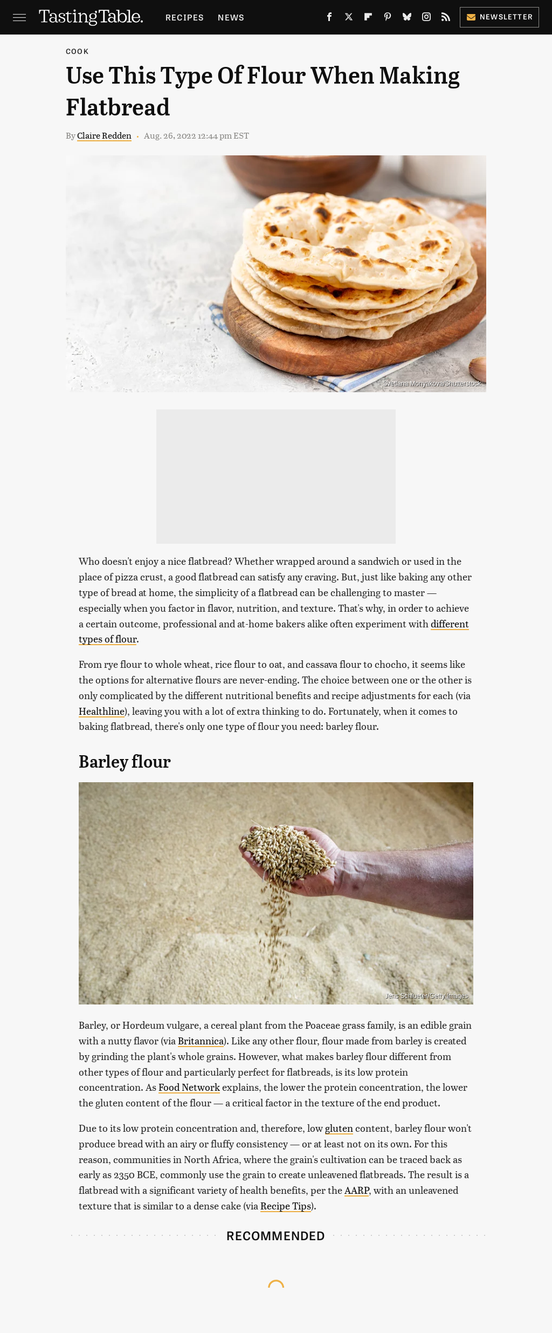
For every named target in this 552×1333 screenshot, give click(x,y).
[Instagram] (426, 19)
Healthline (102, 710)
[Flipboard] (368, 19)
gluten (339, 1127)
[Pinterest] (387, 19)
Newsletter (499, 16)
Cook (77, 50)
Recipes (184, 17)
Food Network (189, 1086)
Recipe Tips (285, 1205)
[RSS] (445, 19)
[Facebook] (329, 19)
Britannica (201, 1040)
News (231, 17)
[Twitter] (348, 19)
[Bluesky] (407, 19)
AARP (356, 1190)
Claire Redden (104, 135)
